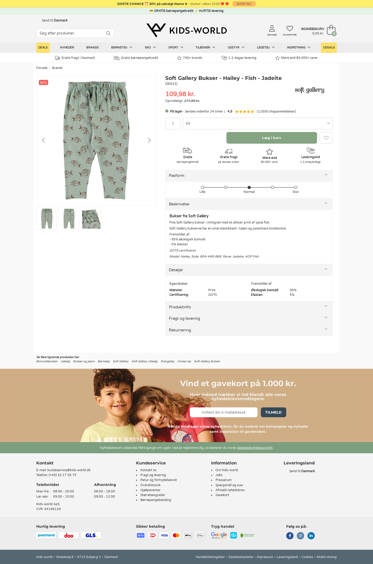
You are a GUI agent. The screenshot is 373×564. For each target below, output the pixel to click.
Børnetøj (121, 47)
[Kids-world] (186, 30)
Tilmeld (273, 412)
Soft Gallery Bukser (207, 361)
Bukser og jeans (84, 361)
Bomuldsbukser (47, 361)
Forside (41, 68)
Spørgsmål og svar (229, 485)
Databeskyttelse (240, 557)
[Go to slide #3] (91, 218)
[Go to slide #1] (47, 218)
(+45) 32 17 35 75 (62, 475)
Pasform (176, 175)
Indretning (299, 47)
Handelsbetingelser (210, 557)
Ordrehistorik (150, 485)
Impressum (265, 557)
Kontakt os (148, 470)
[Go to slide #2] (69, 218)
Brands (92, 47)
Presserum (224, 480)
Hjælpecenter (150, 490)
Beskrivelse (179, 204)
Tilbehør (205, 47)
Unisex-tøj (184, 361)
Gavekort (222, 495)
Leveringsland (287, 557)
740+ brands (189, 58)
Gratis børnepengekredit (136, 58)
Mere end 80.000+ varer (296, 58)
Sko (150, 47)
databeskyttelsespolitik (255, 448)
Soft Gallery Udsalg (144, 361)
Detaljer (176, 270)
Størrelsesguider (152, 495)
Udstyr (236, 47)
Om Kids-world (227, 470)
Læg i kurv (271, 138)
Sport (175, 47)
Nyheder (67, 47)
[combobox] (258, 123)
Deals (43, 47)
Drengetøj (167, 361)
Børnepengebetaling (155, 500)
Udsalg (329, 47)
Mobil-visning (327, 557)
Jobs (219, 475)
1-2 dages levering (238, 58)
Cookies (307, 557)
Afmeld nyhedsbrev (230, 490)
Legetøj (266, 47)
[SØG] (108, 33)
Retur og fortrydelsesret (158, 480)
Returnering (180, 330)
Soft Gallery (120, 361)
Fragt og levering (184, 318)
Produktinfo (180, 307)
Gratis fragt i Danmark (75, 58)
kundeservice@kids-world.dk (69, 470)
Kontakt (45, 463)
